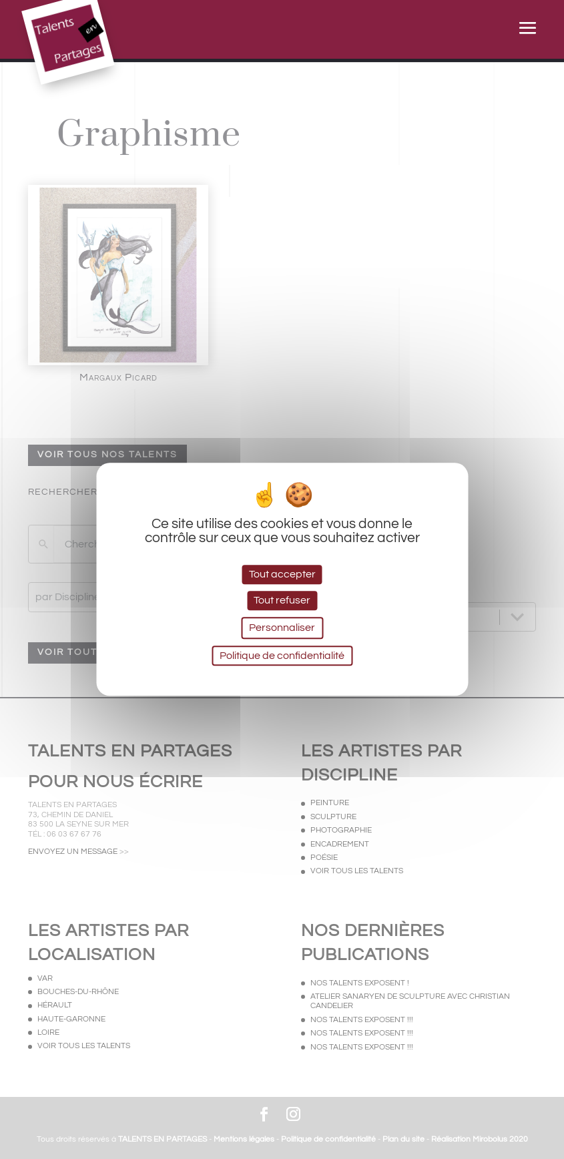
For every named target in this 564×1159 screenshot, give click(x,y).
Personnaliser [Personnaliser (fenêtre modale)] (282, 627)
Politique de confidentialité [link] (282, 656)
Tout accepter (282, 574)
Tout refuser (282, 600)
